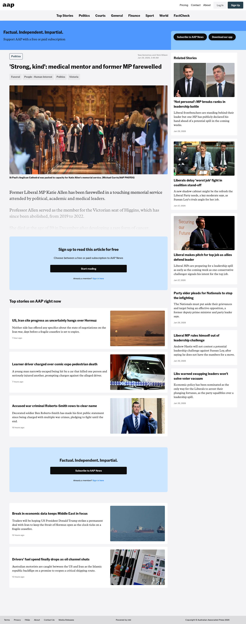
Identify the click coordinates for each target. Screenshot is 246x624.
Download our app (222, 37)
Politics (84, 15)
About (207, 5)
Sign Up (235, 5)
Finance (134, 15)
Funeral (15, 76)
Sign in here (98, 278)
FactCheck (182, 15)
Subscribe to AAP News (190, 37)
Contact (196, 5)
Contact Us (49, 620)
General (117, 15)
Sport (150, 15)
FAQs (27, 620)
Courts (100, 15)
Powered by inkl (123, 620)
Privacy (17, 620)
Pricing (184, 5)
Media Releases (66, 620)
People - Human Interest (38, 76)
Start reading (88, 268)
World (163, 15)
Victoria (73, 76)
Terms (7, 620)
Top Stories (64, 15)
